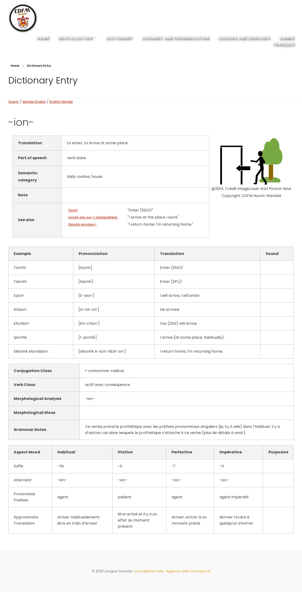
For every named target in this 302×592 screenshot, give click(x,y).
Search (13, 102)
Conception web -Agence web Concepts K (172, 571)
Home (15, 66)
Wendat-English (34, 102)
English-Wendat (61, 102)
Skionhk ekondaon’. (82, 224)
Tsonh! (73, 210)
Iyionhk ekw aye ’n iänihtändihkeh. (93, 217)
